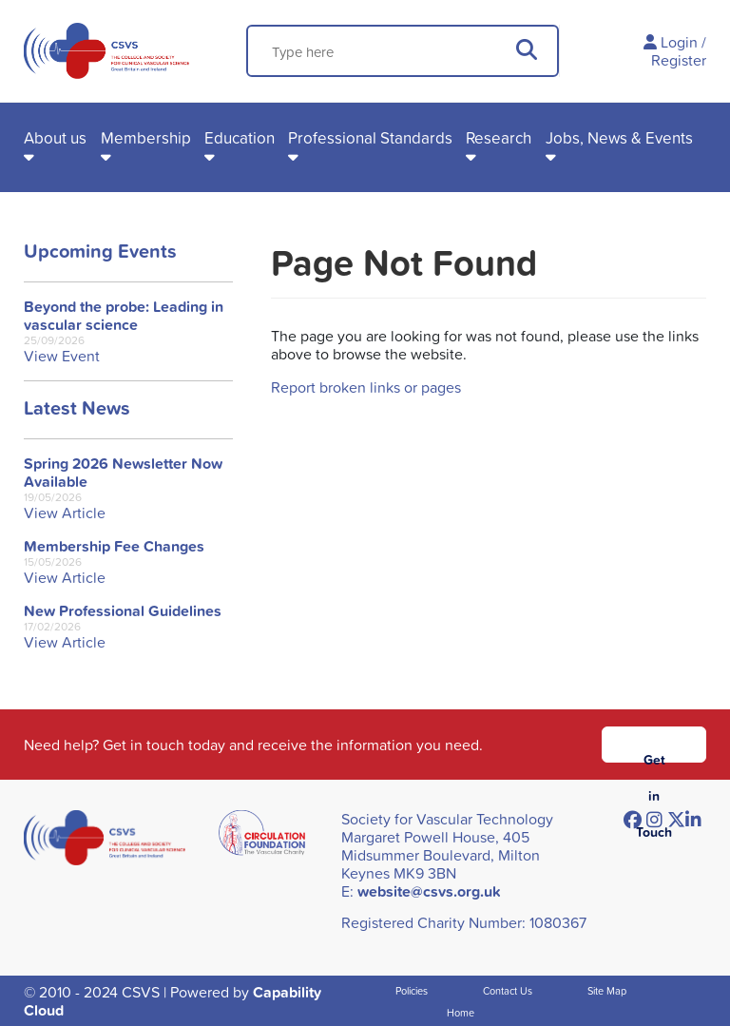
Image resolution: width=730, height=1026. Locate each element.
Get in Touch (654, 756)
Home (460, 1012)
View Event (62, 356)
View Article (65, 513)
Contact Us (507, 990)
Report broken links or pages (366, 387)
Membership (146, 137)
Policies (411, 990)
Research (498, 137)
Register (678, 59)
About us (55, 137)
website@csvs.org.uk (429, 891)
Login (679, 41)
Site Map (606, 990)
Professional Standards (370, 137)
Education (239, 137)
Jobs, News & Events (619, 137)
